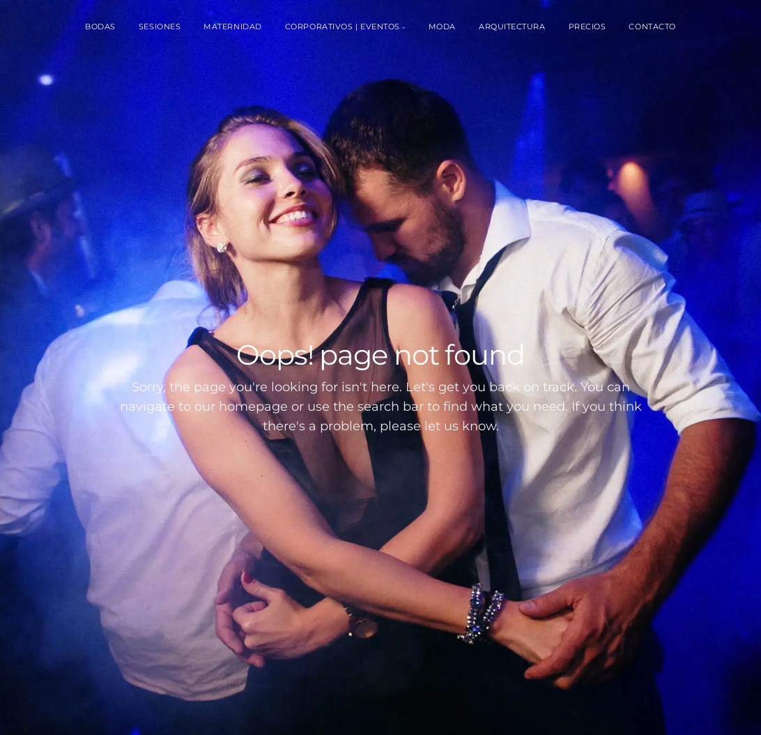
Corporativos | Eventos (342, 26)
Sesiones (159, 26)
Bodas (100, 26)
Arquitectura (512, 26)
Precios (587, 26)
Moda (442, 26)
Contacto (652, 26)
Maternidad (232, 26)
